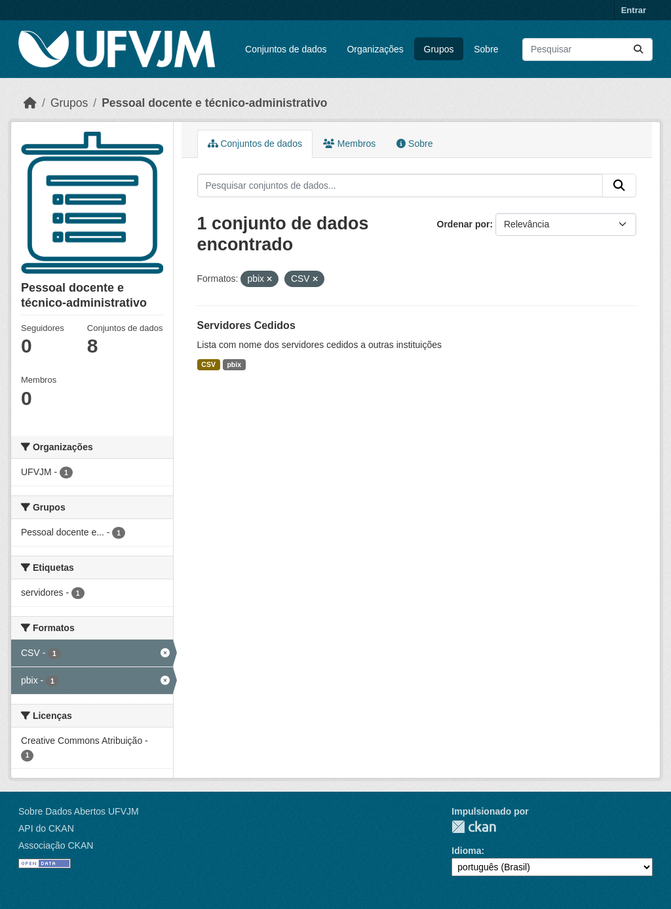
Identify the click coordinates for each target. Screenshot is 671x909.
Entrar (633, 10)
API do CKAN (46, 828)
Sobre (486, 49)
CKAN (473, 827)
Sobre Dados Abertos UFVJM (78, 811)
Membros (349, 143)
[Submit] (638, 49)
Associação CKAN (55, 845)
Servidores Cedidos (246, 325)
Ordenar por (463, 224)
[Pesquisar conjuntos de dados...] (587, 49)
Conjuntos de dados (286, 49)
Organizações (375, 49)
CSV (208, 364)
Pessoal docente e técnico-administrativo (214, 102)
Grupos (439, 49)
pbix (234, 364)
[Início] (30, 102)
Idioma (466, 850)
